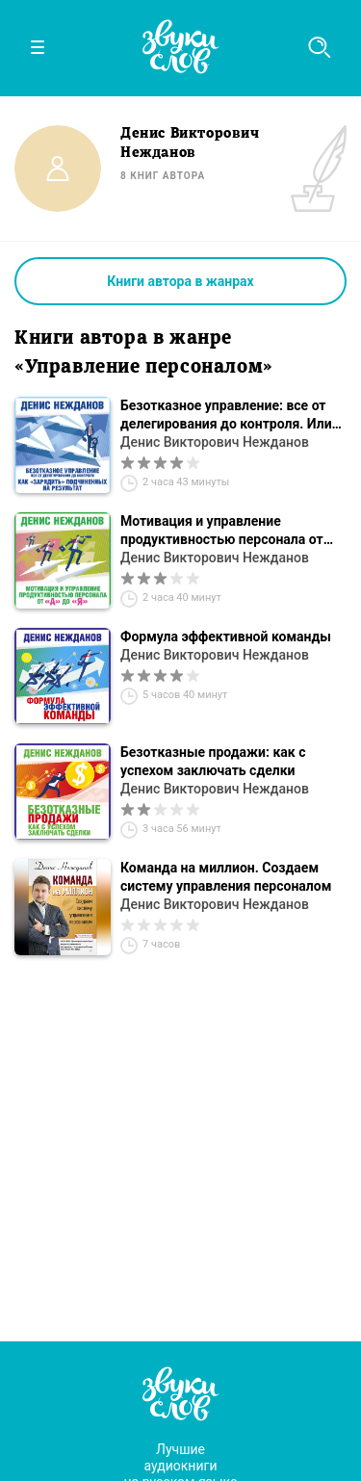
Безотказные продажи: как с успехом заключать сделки (212, 761)
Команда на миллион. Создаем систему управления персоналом (225, 877)
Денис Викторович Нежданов (214, 442)
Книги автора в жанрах (180, 281)
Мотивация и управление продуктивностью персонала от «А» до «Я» (221, 531)
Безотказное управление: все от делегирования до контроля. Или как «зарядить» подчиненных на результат (226, 415)
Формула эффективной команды (225, 636)
